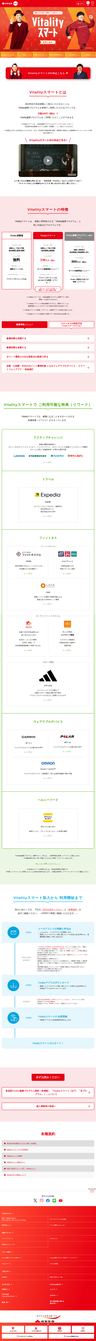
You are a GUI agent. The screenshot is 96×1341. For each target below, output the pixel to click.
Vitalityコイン (54, 1238)
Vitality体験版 (54, 1264)
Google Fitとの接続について (16, 1175)
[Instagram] (41, 1200)
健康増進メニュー (24, 324)
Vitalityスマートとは (8, 54)
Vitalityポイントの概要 (14, 1156)
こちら (42, 932)
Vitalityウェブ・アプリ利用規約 (17, 1149)
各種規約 (88, 54)
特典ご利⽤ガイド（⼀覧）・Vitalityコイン (21, 1168)
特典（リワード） (40, 54)
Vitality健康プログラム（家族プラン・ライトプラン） (64, 1258)
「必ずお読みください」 (52, 909)
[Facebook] (48, 1200)
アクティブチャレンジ (7, 1238)
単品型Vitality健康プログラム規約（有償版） (22, 1143)
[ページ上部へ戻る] (92, 1191)
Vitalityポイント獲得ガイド (16, 1162)
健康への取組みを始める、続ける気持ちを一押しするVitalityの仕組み (14, 1219)
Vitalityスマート (6, 1264)
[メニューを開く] (92, 3)
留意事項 (72, 54)
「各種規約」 (72, 909)
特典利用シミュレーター (8, 1244)
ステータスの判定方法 (71, 324)
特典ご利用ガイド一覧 (56, 1277)
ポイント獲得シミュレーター (57, 1225)
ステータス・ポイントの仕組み (58, 1219)
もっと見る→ (48, 462)
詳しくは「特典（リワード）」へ (48, 864)
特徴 (24, 54)
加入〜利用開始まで (56, 54)
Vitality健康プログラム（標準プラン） (12, 1258)
